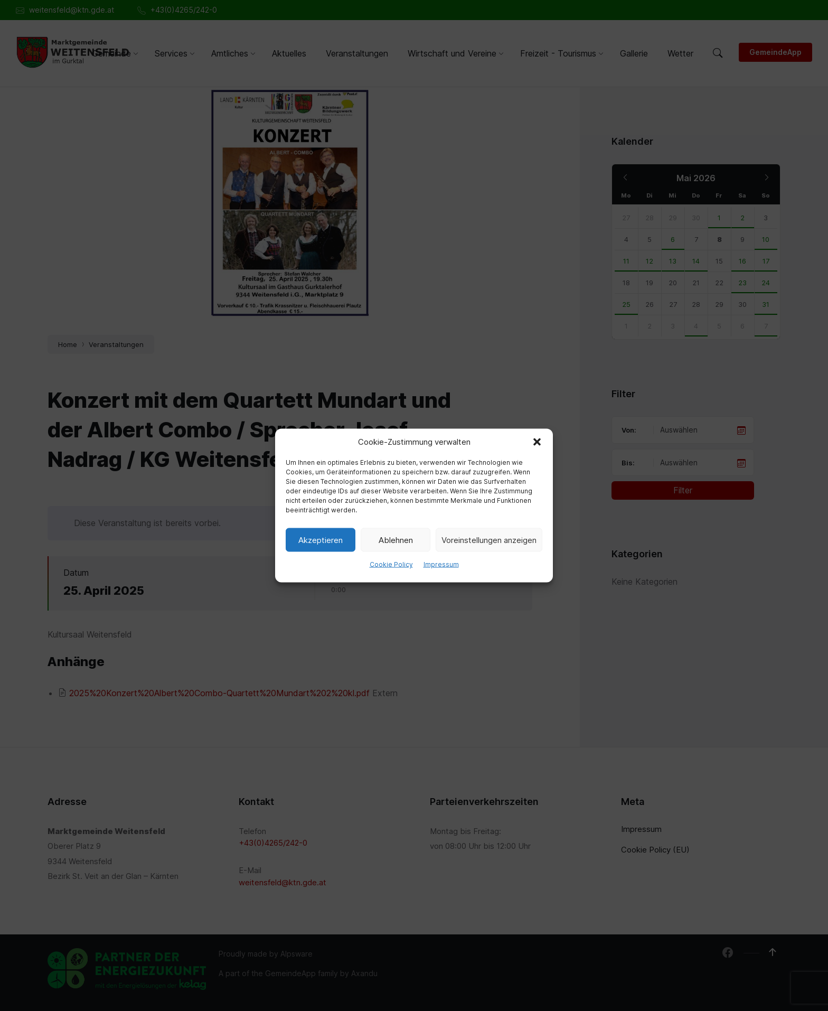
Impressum (441, 564)
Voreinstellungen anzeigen (489, 540)
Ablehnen (396, 540)
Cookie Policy (391, 564)
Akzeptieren (320, 540)
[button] (537, 442)
